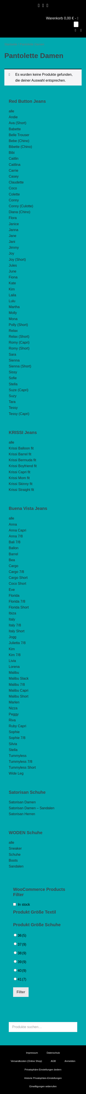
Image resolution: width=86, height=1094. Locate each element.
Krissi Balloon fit (21, 448)
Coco (13, 188)
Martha (14, 307)
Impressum (32, 1052)
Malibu (14, 672)
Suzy (13, 396)
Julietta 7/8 (17, 643)
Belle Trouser (19, 135)
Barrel (13, 554)
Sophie (14, 732)
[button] (75, 30)
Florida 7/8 (17, 601)
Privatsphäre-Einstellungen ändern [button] (43, 1069)
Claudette (16, 182)
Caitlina (14, 164)
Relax (13, 331)
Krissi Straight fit (21, 490)
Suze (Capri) (18, 390)
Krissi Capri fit (19, 472)
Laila (12, 295)
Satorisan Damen (22, 802)
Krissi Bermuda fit (22, 460)
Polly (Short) (18, 325)
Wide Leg (16, 773)
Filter (21, 992)
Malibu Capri (18, 690)
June (12, 271)
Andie (13, 117)
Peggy (14, 714)
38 (22, 953)
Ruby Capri (17, 726)
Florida (14, 595)
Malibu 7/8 (17, 684)
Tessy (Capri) (19, 414)
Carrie (13, 170)
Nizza (13, 708)
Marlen (14, 702)
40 (22, 970)
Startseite (10, 44)
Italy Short (16, 631)
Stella (13, 384)
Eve (12, 590)
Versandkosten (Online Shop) (26, 1061)
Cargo (13, 566)
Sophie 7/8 (17, 738)
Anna (13, 524)
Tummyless (17, 756)
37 (22, 944)
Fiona (13, 277)
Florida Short (19, 607)
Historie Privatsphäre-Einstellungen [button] (43, 1078)
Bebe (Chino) (19, 141)
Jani (12, 241)
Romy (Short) (19, 348)
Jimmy (14, 247)
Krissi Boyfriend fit (23, 466)
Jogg (12, 637)
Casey (14, 176)
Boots (13, 860)
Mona (13, 319)
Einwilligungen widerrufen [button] (43, 1086)
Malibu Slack (19, 678)
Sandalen (16, 866)
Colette (14, 194)
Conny (14, 200)
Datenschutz (53, 1052)
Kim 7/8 (15, 655)
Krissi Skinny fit (20, 484)
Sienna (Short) (20, 366)
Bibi (12, 152)
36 (22, 935)
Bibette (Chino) (20, 147)
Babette (15, 129)
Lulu (12, 301)
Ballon (13, 548)
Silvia (13, 744)
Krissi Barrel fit (20, 454)
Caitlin (13, 158)
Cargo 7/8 (16, 572)
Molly (13, 313)
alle (11, 111)
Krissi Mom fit (19, 478)
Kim (12, 289)
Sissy (13, 372)
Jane (12, 236)
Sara (12, 354)
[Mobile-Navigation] (81, 30)
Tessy (13, 408)
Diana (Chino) (19, 212)
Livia (12, 661)
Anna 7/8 (16, 536)
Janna (13, 230)
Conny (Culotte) (21, 206)
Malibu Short (18, 696)
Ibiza (12, 613)
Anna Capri (17, 530)
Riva (12, 720)
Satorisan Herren (22, 814)
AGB (53, 1061)
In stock (24, 904)
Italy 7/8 (15, 625)
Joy (11, 253)
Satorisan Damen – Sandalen (31, 808)
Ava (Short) (17, 123)
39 (22, 962)
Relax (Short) (19, 336)
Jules (13, 265)
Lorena (14, 667)
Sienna (14, 360)
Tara (12, 402)
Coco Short (17, 583)
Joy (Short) (17, 259)
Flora (13, 218)
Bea (12, 560)
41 (22, 979)
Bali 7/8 (14, 542)
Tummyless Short (22, 767)
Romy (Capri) (19, 342)
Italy (12, 619)
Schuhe (15, 854)
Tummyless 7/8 (20, 761)
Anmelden (70, 1061)
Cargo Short (18, 578)
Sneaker (15, 848)
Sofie (13, 378)
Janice (14, 224)
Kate (12, 283)
